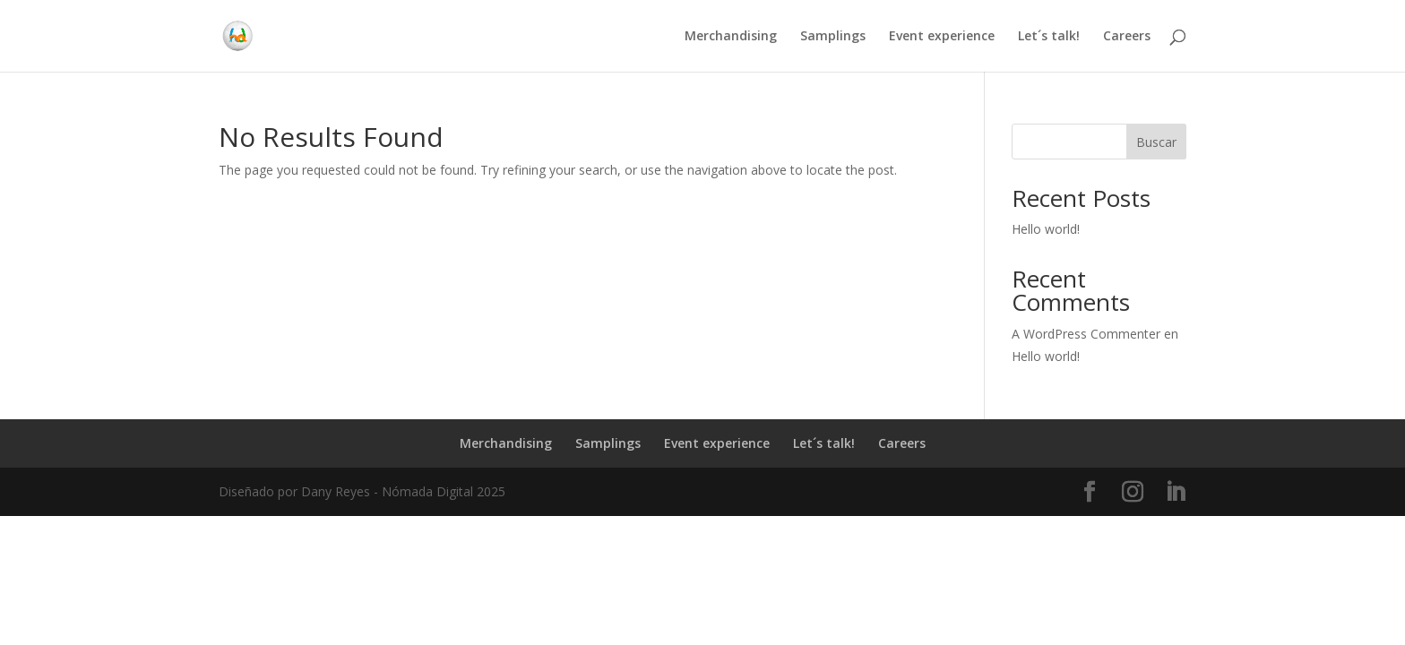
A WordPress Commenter (1086, 333)
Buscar (1156, 141)
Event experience (942, 37)
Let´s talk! (1049, 37)
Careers (1127, 37)
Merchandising (731, 37)
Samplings (833, 37)
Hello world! (1046, 228)
